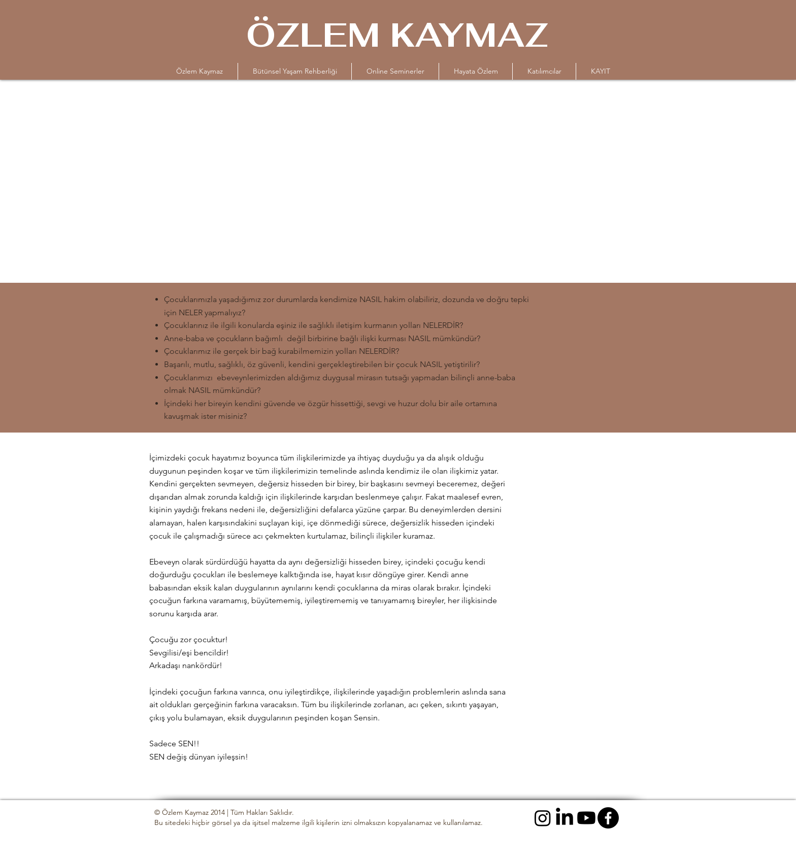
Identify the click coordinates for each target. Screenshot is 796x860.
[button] (395, 71)
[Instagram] (542, 818)
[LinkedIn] (564, 818)
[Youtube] (586, 818)
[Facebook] (608, 818)
